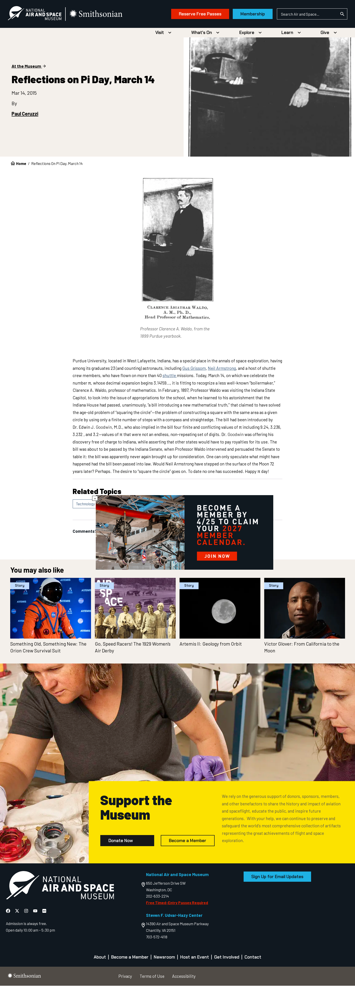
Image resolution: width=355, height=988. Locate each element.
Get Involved (226, 959)
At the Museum (26, 68)
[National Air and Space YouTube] (35, 912)
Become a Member (187, 842)
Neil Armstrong (222, 370)
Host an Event (194, 959)
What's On (201, 35)
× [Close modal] (95, 498)
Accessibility (184, 978)
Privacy (125, 978)
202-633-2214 (157, 898)
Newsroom (164, 959)
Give (325, 35)
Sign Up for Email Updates (277, 879)
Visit (159, 35)
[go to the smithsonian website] (104, 15)
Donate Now (120, 842)
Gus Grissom (194, 370)
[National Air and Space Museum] (42, 15)
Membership (245, 15)
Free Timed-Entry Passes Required (177, 905)
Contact (253, 959)
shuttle (170, 377)
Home (21, 165)
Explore (246, 35)
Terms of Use (152, 978)
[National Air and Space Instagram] (26, 912)
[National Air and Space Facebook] (8, 912)
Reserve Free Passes (192, 15)
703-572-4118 (156, 939)
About (100, 959)
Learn (287, 35)
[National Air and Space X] (17, 912)
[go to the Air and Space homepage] (60, 888)
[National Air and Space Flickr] (44, 912)
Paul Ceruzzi (25, 116)
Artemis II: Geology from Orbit (211, 646)
